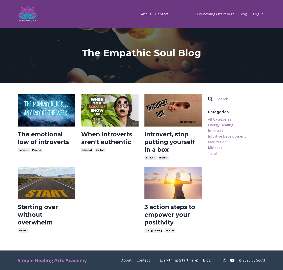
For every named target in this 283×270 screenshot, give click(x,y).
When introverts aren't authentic (106, 138)
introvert (24, 150)
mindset (36, 150)
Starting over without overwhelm (38, 214)
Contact (162, 14)
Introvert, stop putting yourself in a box (169, 142)
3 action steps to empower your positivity (169, 214)
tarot (213, 153)
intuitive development (227, 136)
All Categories (219, 119)
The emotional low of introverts (43, 138)
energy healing (154, 230)
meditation (217, 142)
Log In (258, 14)
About (146, 14)
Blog (243, 14)
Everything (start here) (216, 14)
